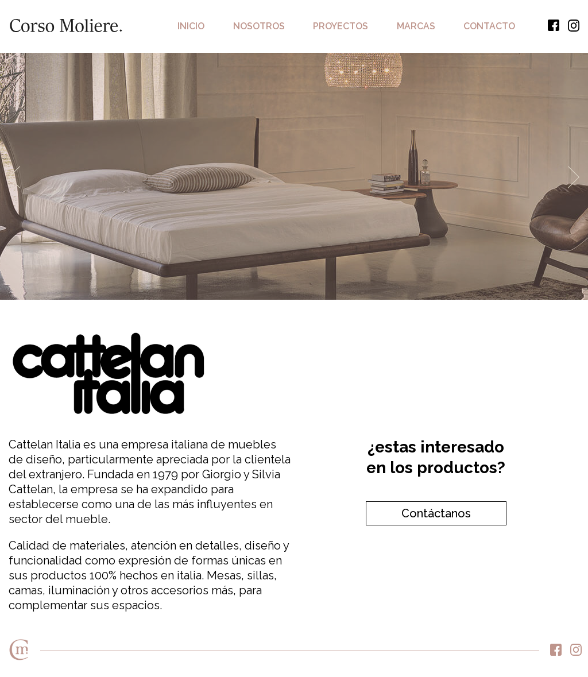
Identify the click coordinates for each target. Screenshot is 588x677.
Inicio (190, 26)
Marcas (416, 26)
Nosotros (259, 26)
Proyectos (340, 26)
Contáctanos (436, 513)
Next (573, 177)
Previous (14, 177)
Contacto (489, 26)
